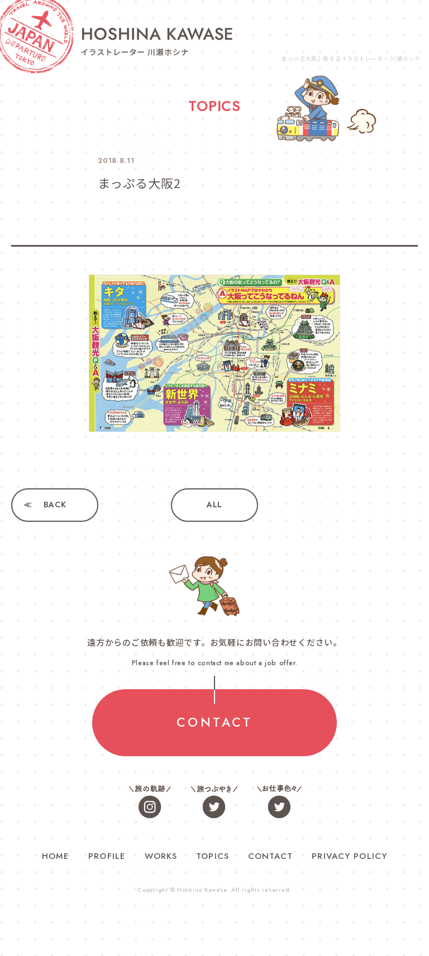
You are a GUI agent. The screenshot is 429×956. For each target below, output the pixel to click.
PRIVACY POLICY (349, 856)
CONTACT (214, 723)
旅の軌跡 (150, 801)
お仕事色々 (279, 801)
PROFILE (107, 856)
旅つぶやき (214, 801)
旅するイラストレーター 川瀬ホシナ (156, 41)
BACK (55, 505)
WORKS (161, 856)
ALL (214, 505)
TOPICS (212, 856)
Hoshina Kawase (202, 890)
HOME (56, 856)
